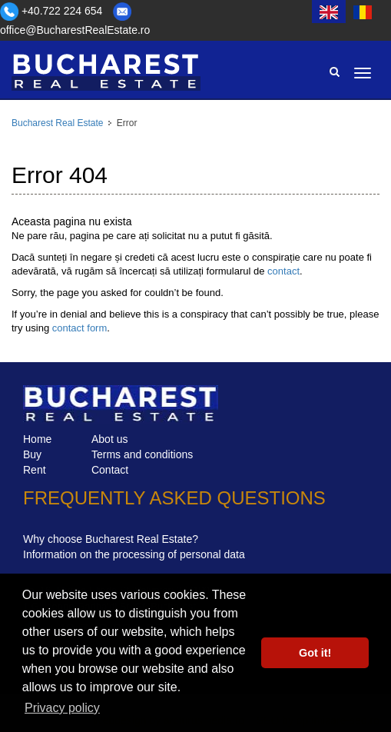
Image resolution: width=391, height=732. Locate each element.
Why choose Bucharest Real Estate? (110, 539)
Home (37, 439)
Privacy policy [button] (62, 707)
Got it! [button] (315, 653)
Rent (34, 470)
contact (283, 271)
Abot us (109, 439)
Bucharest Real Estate (57, 123)
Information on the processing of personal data (134, 554)
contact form (80, 328)
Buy (32, 454)
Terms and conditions (142, 454)
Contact (109, 470)
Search (334, 71)
